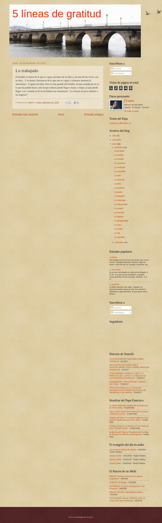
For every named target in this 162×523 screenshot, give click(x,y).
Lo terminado (115, 269)
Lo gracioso (114, 284)
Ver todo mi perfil (131, 111)
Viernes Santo (115, 459)
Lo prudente (119, 188)
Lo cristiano (119, 159)
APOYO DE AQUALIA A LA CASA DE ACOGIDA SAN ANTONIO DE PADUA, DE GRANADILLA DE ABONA (127, 390)
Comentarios (117, 73)
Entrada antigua (93, 114)
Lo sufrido (118, 229)
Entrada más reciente (25, 114)
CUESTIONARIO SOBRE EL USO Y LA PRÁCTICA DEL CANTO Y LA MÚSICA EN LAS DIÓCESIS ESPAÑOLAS (127, 375)
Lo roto (117, 233)
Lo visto (117, 175)
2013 (114, 144)
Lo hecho (113, 257)
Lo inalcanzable (120, 204)
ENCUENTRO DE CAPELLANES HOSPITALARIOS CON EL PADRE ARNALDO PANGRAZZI (129, 367)
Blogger (90, 517)
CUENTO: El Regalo (118, 482)
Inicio (61, 114)
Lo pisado (118, 192)
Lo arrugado (119, 151)
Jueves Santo (115, 463)
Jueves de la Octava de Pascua (122, 450)
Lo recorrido (119, 180)
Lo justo (117, 184)
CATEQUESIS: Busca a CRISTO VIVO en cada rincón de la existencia (127, 499)
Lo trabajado (119, 196)
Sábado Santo (115, 456)
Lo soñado (118, 208)
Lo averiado (119, 212)
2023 (114, 136)
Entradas (116, 68)
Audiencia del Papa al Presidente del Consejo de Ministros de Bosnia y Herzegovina (128, 433)
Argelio (130, 101)
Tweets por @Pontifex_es (120, 123)
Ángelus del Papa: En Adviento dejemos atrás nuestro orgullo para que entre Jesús (128, 419)
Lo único (117, 225)
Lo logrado (118, 216)
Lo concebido (120, 171)
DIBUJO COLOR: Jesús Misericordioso (126, 492)
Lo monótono (119, 163)
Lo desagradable (121, 221)
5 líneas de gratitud (56, 13)
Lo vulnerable (120, 200)
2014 (114, 140)
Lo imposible (119, 237)
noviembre (119, 242)
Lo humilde (119, 155)
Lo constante (119, 167)
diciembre (119, 147)
